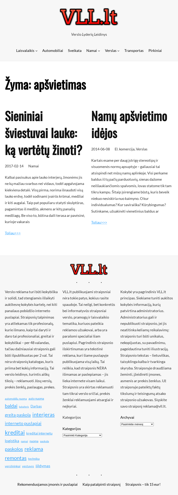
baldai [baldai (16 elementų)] (11, 406)
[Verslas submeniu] (118, 50)
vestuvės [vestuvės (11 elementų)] (28, 466)
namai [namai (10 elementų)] (24, 441)
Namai (33, 166)
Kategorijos (72, 428)
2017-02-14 (14, 166)
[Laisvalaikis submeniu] (36, 50)
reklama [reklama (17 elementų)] (33, 449)
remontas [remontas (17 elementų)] (15, 458)
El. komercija (125, 149)
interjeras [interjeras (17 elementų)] (43, 414)
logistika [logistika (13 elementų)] (12, 440)
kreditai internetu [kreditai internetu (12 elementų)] (39, 433)
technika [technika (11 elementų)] (34, 458)
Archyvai (127, 417)
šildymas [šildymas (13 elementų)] (43, 466)
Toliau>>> (13, 233)
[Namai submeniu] (99, 50)
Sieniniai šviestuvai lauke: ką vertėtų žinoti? (43, 132)
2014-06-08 (100, 149)
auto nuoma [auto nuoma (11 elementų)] (36, 398)
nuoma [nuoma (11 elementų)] (34, 441)
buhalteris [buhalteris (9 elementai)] (24, 406)
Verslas (141, 149)
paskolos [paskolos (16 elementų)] (14, 449)
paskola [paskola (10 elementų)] (44, 441)
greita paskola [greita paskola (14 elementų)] (18, 414)
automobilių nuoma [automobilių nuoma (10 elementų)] (16, 398)
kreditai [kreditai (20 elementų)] (15, 432)
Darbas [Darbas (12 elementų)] (36, 406)
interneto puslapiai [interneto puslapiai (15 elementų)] (23, 423)
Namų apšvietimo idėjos (129, 124)
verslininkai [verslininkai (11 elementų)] (12, 466)
